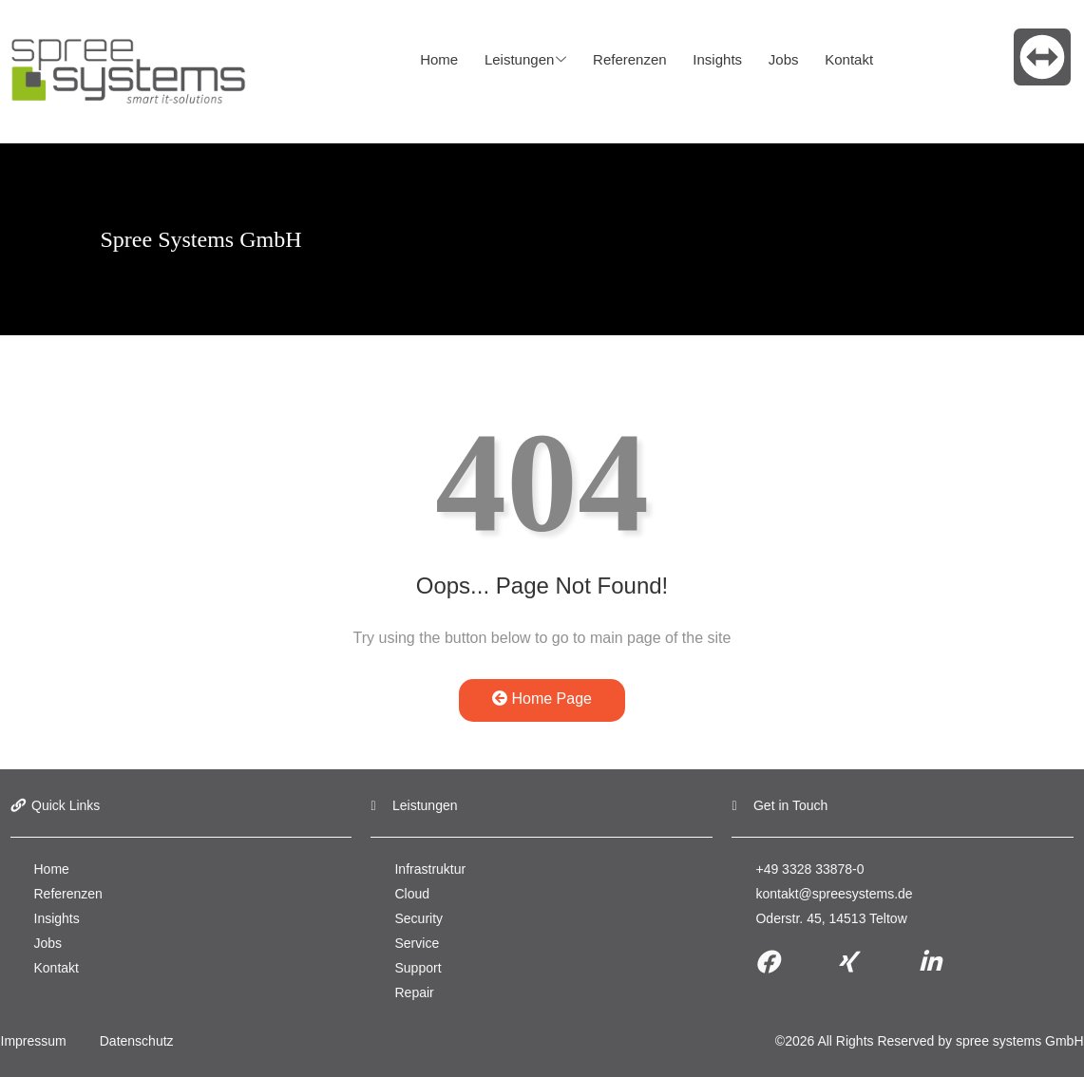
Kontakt (835, 59)
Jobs (773, 59)
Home (439, 59)
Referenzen (625, 59)
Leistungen (522, 59)
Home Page (542, 698)
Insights (709, 59)
